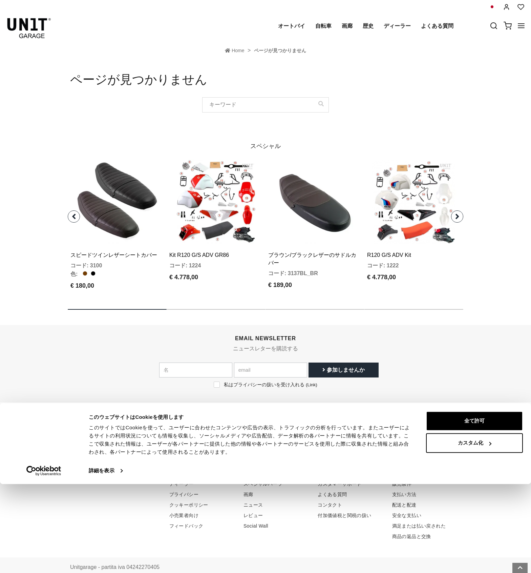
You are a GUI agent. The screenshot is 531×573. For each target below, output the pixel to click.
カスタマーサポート (340, 472)
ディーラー (397, 26)
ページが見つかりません (280, 50)
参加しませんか (343, 358)
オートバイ (291, 26)
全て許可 (474, 510)
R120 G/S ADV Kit (389, 243)
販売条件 (402, 461)
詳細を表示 (101, 559)
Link (311, 372)
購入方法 (327, 461)
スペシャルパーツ (262, 472)
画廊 (347, 26)
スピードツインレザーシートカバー (113, 243)
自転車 (323, 26)
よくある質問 (437, 26)
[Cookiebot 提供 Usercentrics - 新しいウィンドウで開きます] (43, 560)
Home (234, 50)
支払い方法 (404, 482)
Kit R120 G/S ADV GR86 (199, 243)
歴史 (368, 26)
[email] (270, 358)
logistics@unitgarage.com (112, 461)
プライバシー (183, 482)
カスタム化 (474, 532)
